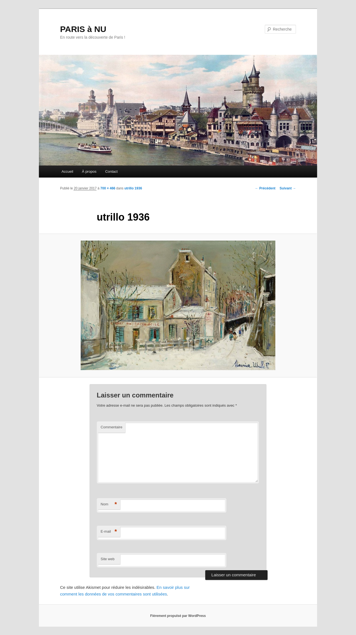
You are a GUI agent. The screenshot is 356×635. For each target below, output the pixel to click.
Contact (111, 171)
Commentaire (111, 427)
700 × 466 (107, 188)
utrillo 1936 (133, 188)
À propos (89, 171)
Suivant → (288, 188)
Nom (109, 504)
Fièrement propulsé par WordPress (178, 616)
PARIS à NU (83, 29)
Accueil (67, 171)
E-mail (109, 532)
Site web (108, 559)
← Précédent (265, 188)
